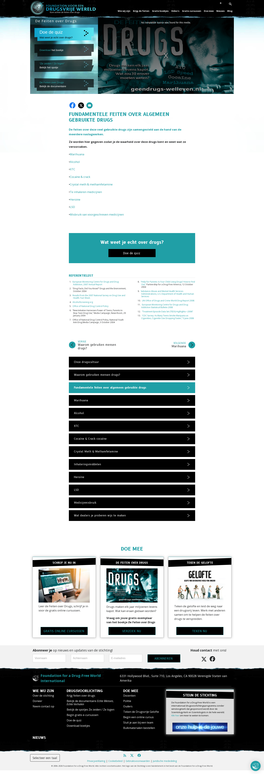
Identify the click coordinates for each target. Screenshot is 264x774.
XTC (72, 169)
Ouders (128, 710)
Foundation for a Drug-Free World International (71, 682)
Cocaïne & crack (80, 177)
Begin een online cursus (138, 721)
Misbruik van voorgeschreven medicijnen (97, 214)
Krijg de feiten (141, 10)
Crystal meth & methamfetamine (91, 184)
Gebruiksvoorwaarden (138, 764)
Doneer (37, 705)
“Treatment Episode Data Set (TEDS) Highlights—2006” (167, 311)
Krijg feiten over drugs (81, 699)
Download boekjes (78, 729)
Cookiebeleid (115, 764)
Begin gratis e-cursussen (82, 718)
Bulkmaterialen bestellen (139, 731)
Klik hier (175, 718)
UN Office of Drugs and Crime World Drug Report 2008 (168, 300)
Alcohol (75, 162)
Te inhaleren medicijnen (86, 192)
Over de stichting (43, 699)
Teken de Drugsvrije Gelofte (141, 715)
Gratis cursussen (191, 10)
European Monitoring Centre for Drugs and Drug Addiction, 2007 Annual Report (96, 283)
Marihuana (77, 154)
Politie (127, 705)
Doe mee (209, 10)
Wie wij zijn (124, 10)
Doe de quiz (74, 724)
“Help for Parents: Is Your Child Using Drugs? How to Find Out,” (168, 283)
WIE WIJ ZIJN (43, 695)
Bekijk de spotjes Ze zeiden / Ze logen (90, 713)
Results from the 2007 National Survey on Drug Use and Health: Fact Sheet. (99, 297)
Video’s (175, 10)
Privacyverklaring (96, 764)
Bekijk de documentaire (90, 706)
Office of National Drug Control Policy (90, 306)
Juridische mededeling (165, 764)
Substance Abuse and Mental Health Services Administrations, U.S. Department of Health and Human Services (167, 294)
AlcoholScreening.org (83, 302)
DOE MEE (132, 549)
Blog (230, 10)
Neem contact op (43, 710)
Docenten (129, 699)
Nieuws (220, 10)
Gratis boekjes (160, 10)
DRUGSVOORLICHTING (85, 695)
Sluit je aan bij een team (138, 726)
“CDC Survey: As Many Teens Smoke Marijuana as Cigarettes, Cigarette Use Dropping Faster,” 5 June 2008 (167, 317)
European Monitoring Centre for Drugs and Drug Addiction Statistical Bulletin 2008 (164, 306)
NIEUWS (39, 741)
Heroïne (75, 199)
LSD (72, 207)
